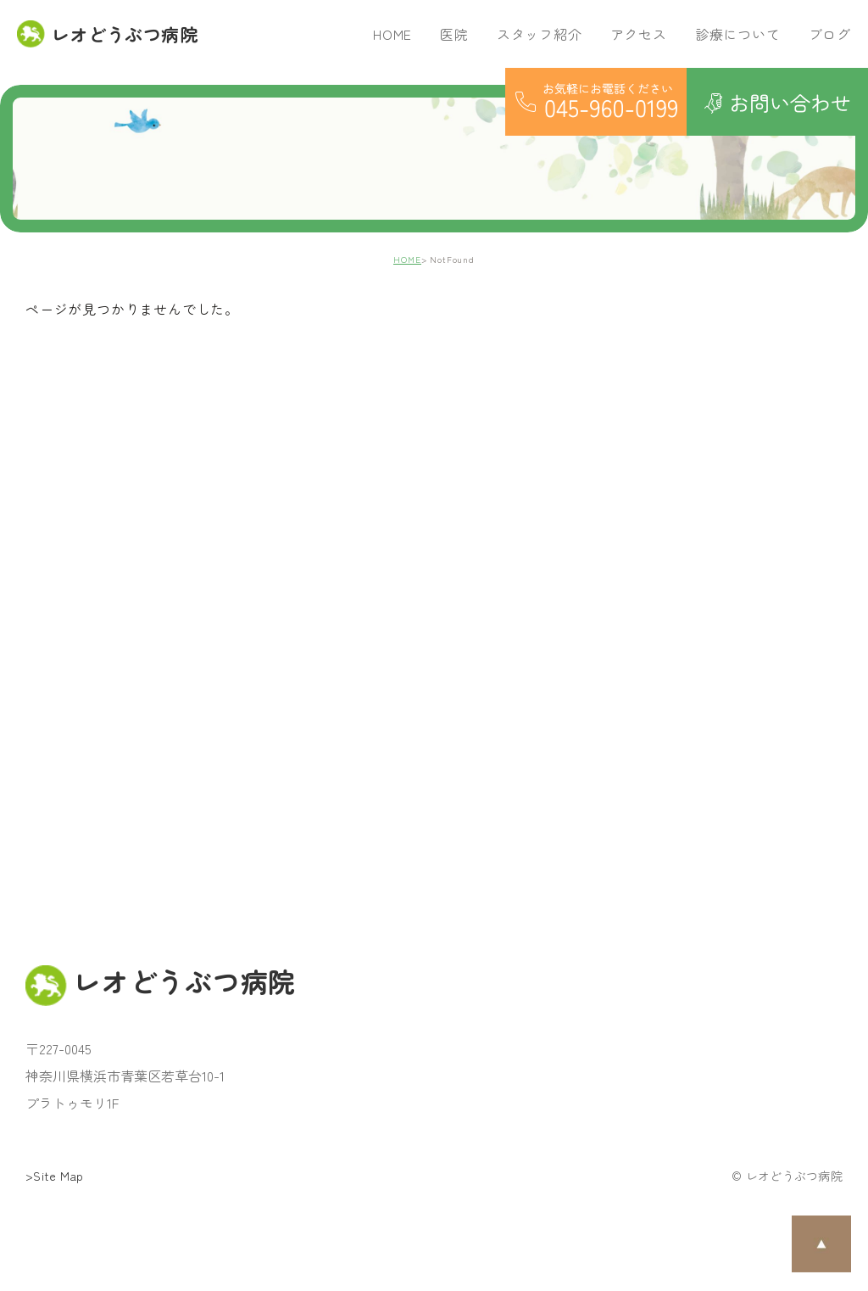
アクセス (638, 34)
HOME (392, 34)
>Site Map (54, 1175)
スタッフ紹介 (539, 34)
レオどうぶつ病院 (107, 34)
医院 (454, 34)
